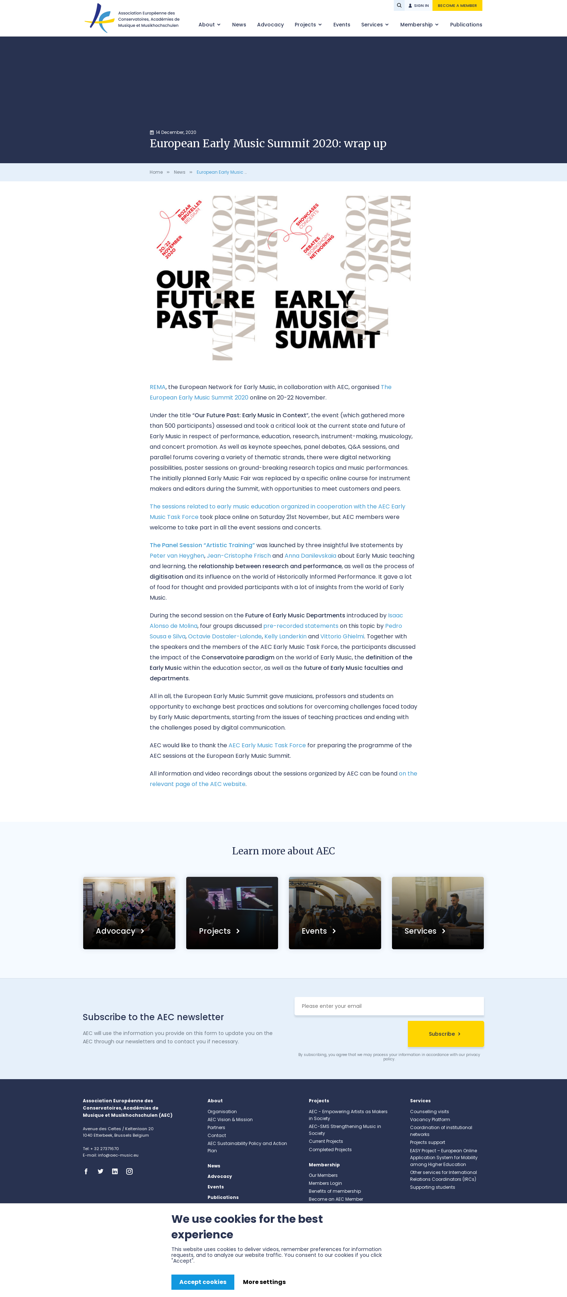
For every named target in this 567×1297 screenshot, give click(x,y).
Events (341, 24)
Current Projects (326, 1141)
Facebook (88, 1171)
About (207, 24)
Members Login (325, 1183)
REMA (158, 387)
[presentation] (349, 1035)
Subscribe (442, 1034)
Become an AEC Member (336, 1199)
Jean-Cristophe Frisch (239, 556)
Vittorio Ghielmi (342, 636)
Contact (217, 1135)
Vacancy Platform (430, 1119)
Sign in (421, 5)
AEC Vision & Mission (230, 1119)
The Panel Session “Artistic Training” (202, 545)
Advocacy (270, 24)
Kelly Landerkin (285, 636)
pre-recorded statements (300, 626)
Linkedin (117, 1171)
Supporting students (432, 1187)
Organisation (222, 1111)
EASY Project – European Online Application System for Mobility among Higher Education (444, 1157)
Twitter (102, 1171)
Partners (216, 1127)
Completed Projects (330, 1149)
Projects (306, 24)
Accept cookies (202, 1282)
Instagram (131, 1171)
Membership (417, 24)
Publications (466, 24)
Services (372, 24)
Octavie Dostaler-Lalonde (225, 636)
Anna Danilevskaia (310, 556)
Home (156, 172)
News (239, 24)
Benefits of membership (335, 1191)
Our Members (323, 1175)
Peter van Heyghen (177, 556)
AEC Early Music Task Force (267, 745)
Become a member (457, 5)
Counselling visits (429, 1111)
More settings (264, 1282)
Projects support (427, 1142)
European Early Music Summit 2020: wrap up (245, 172)
